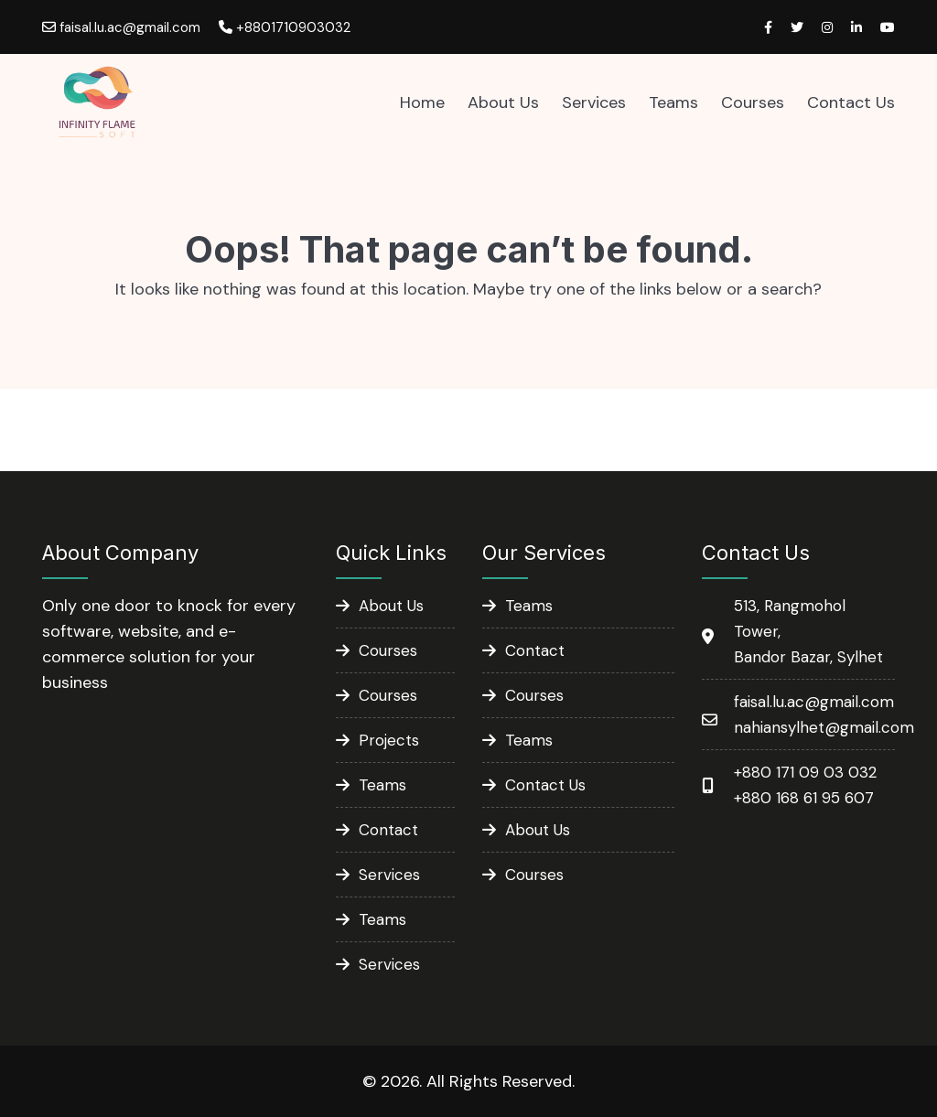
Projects (389, 740)
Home (422, 102)
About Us (503, 102)
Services (594, 102)
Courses (752, 102)
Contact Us (851, 102)
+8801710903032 (284, 27)
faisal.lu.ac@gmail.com (121, 27)
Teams (673, 102)
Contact (388, 830)
